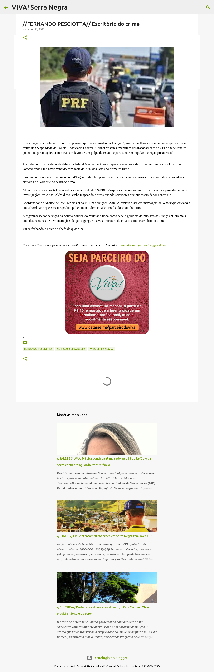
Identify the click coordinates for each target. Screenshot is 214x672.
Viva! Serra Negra (101, 349)
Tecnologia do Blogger (107, 658)
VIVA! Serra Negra (40, 7)
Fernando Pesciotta (38, 349)
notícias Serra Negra (71, 349)
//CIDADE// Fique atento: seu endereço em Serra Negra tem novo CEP (104, 536)
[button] (25, 38)
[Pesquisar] (208, 7)
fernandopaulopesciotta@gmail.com (142, 245)
